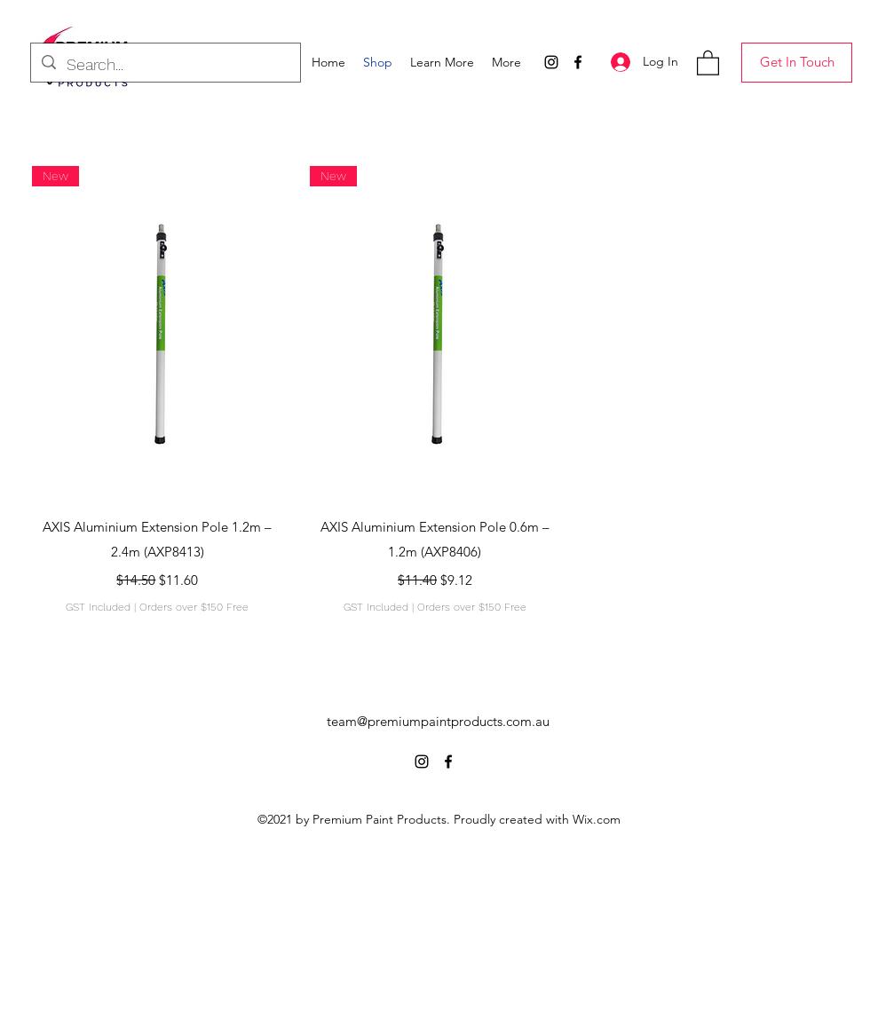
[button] (442, 62)
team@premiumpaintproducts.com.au (438, 721)
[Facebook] (578, 62)
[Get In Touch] (796, 63)
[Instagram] (551, 62)
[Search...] (165, 64)
